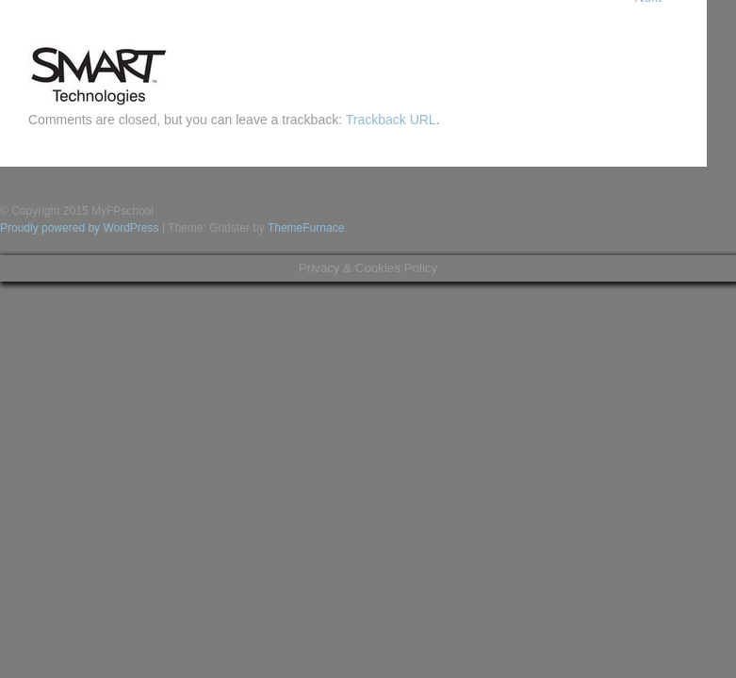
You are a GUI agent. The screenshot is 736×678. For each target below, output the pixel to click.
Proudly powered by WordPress (79, 227)
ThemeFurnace (306, 227)
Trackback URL (391, 119)
